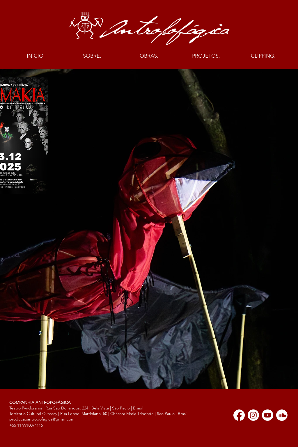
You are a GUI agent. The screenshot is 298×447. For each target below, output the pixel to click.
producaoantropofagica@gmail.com (41, 419)
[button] (91, 56)
